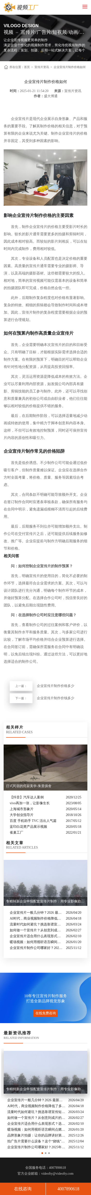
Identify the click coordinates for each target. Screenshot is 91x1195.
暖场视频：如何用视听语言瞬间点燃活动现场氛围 (36, 942)
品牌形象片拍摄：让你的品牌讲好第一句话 (36, 1135)
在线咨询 (23, 1188)
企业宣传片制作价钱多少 (55, 698)
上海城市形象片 (21, 809)
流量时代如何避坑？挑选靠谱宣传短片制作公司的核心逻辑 (36, 924)
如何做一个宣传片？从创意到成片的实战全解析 (36, 930)
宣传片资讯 (41, 67)
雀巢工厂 (16, 832)
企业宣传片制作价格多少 (55, 686)
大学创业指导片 (21, 815)
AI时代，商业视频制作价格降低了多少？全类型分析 (36, 918)
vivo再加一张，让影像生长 (30, 803)
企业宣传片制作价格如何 (70, 67)
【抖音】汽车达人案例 (27, 797)
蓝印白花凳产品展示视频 (28, 826)
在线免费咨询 (45, 1013)
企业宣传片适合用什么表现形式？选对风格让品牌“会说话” (36, 936)
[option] (45, 1099)
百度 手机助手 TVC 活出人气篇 (33, 821)
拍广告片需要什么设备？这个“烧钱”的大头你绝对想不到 (36, 1141)
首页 (27, 67)
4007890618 (68, 1188)
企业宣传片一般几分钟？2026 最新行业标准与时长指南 (36, 912)
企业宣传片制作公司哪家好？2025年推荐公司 (37, 948)
